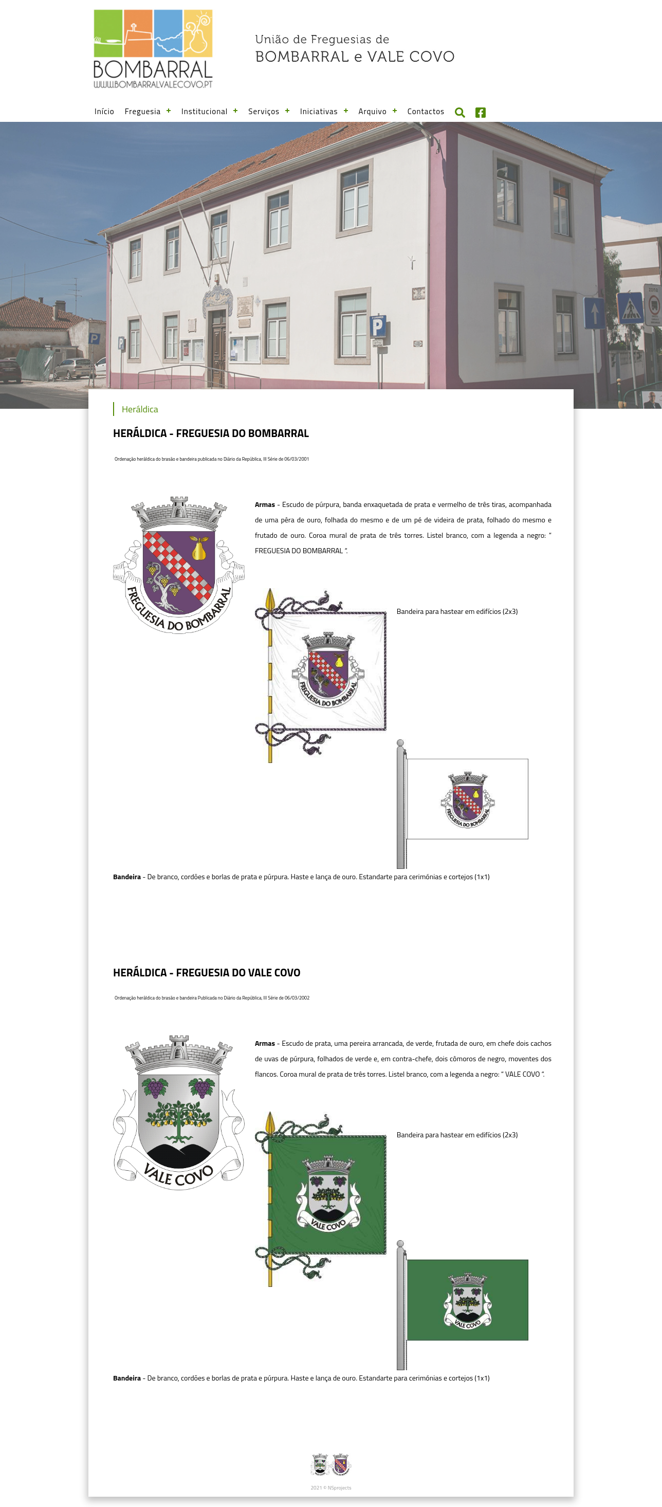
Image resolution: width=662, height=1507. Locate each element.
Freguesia (143, 111)
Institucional (204, 111)
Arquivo (373, 111)
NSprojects (340, 1488)
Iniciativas (319, 111)
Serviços (264, 111)
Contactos (426, 111)
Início (105, 111)
